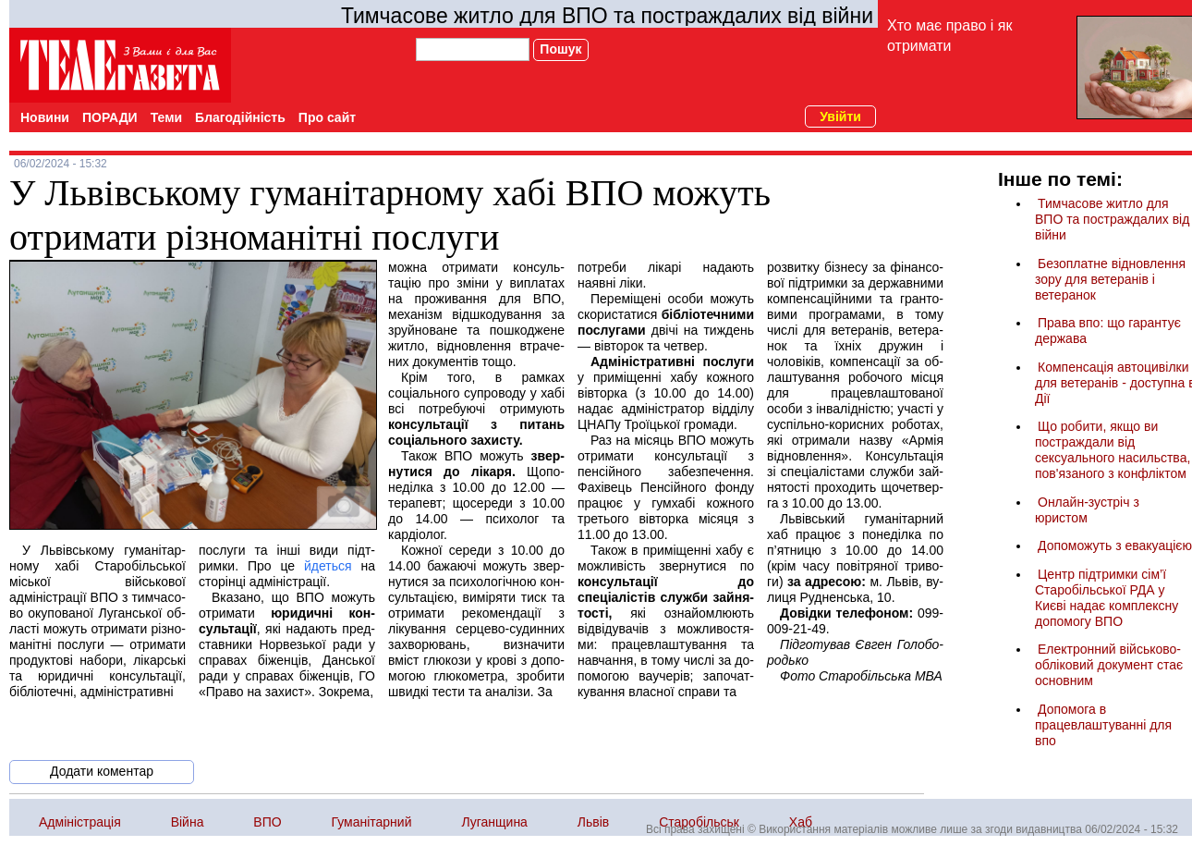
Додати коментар (101, 771)
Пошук (560, 49)
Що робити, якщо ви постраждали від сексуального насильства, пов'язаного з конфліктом (1112, 450)
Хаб (800, 822)
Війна (187, 822)
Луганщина (494, 822)
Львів (593, 822)
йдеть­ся (328, 565)
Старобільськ (699, 822)
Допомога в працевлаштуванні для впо (1103, 725)
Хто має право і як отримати (949, 36)
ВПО (267, 822)
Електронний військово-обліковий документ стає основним (1109, 665)
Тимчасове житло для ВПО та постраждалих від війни (607, 16)
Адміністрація (80, 822)
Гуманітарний (372, 822)
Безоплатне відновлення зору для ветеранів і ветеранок (1110, 279)
